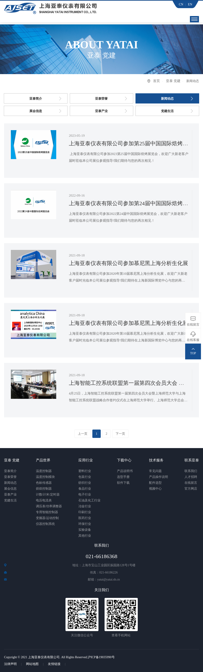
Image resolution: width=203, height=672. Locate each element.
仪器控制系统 (45, 524)
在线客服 (193, 340)
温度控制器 (44, 471)
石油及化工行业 (89, 500)
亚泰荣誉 (101, 98)
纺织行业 (84, 482)
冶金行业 (84, 506)
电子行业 (84, 494)
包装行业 (84, 477)
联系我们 (190, 471)
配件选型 (155, 482)
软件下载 (123, 482)
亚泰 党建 (173, 81)
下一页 (120, 433)
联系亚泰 (191, 460)
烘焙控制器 (44, 488)
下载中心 (124, 460)
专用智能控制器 (47, 512)
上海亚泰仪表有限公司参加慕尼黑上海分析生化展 (128, 263)
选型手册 (123, 477)
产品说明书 (125, 471)
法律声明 (10, 664)
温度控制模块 (45, 477)
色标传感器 (44, 482)
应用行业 (85, 460)
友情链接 (54, 664)
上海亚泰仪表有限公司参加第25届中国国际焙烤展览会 (134, 143)
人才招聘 (190, 477)
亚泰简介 (35, 98)
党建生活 (167, 111)
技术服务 (156, 460)
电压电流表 (44, 500)
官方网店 (190, 488)
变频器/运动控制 (47, 518)
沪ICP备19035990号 (101, 657)
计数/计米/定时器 (48, 494)
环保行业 (84, 524)
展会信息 (35, 111)
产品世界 (43, 460)
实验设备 (84, 529)
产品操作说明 (158, 477)
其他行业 (84, 535)
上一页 (82, 433)
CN (181, 4)
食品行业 (84, 488)
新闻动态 (167, 98)
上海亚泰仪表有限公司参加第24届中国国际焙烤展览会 (134, 203)
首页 (156, 81)
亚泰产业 (101, 111)
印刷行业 (84, 512)
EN (190, 4)
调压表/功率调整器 (49, 506)
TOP (193, 353)
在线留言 (190, 482)
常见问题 (155, 471)
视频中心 (155, 488)
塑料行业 (84, 471)
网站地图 (32, 664)
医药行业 (84, 518)
